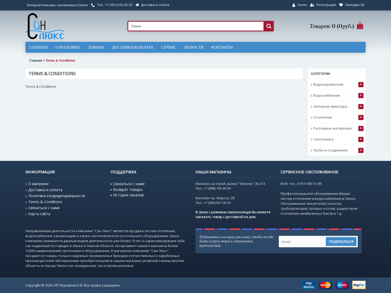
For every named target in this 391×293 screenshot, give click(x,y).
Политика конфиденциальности (55, 195)
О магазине (37, 183)
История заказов (127, 194)
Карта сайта (37, 213)
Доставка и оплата (43, 189)
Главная (35, 60)
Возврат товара (126, 189)
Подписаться (341, 241)
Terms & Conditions (60, 60)
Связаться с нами (42, 207)
